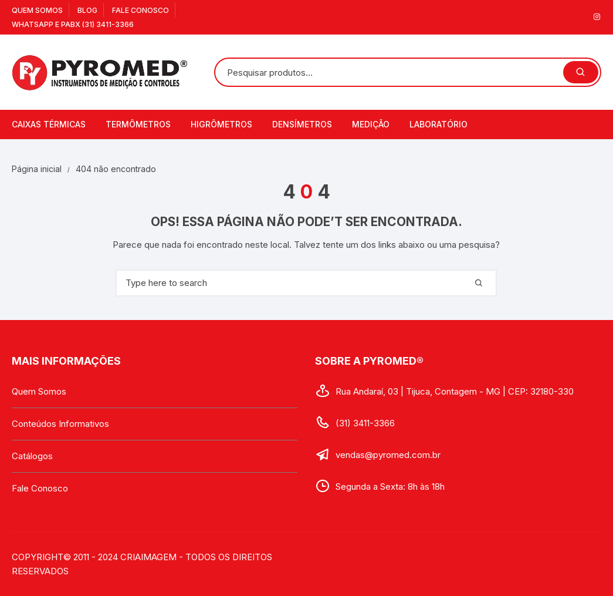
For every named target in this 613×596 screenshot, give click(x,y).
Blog (87, 10)
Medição (371, 124)
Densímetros (302, 124)
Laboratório (438, 124)
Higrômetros (221, 124)
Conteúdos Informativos (60, 423)
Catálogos (32, 456)
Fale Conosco (140, 10)
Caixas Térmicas (49, 124)
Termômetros (138, 124)
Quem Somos (37, 10)
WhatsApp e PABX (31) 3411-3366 (73, 24)
